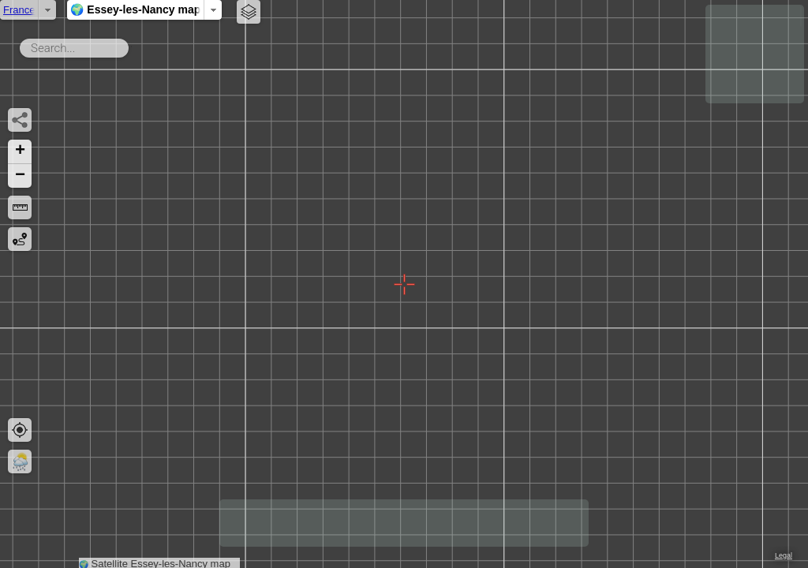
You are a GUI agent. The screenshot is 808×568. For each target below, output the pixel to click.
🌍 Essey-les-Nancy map (329, 9)
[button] (20, 152)
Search (131, 44)
